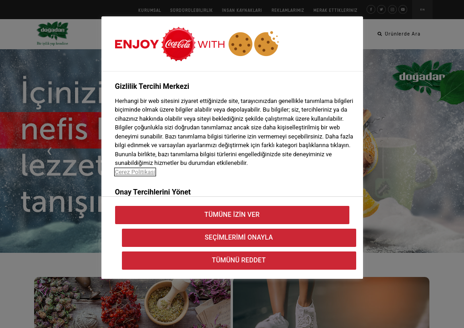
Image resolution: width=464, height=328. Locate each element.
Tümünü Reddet (239, 260)
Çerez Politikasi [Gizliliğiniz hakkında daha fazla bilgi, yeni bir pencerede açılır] (135, 172)
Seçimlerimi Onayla (239, 237)
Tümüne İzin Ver (231, 215)
